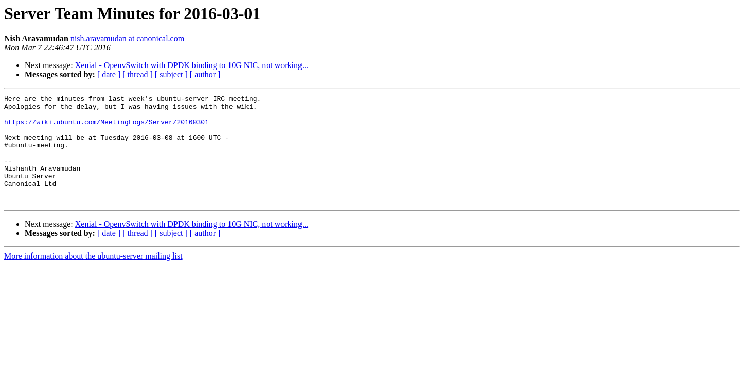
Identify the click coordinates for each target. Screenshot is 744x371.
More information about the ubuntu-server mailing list (93, 277)
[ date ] (108, 74)
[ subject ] (171, 74)
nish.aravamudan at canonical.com (127, 38)
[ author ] (205, 74)
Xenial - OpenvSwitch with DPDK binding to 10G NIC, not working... (191, 65)
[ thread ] (137, 74)
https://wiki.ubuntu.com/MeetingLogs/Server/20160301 (106, 127)
